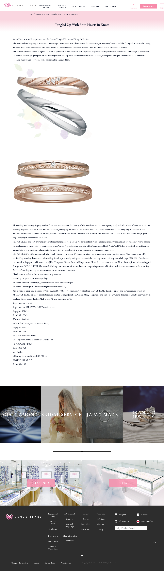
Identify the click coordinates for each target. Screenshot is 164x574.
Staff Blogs (101, 519)
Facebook (144, 514)
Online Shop (53, 541)
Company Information (19, 563)
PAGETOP (157, 542)
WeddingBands (53, 522)
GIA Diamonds (69, 513)
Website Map (66, 563)
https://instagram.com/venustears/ (50, 286)
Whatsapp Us (124, 521)
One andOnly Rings (69, 525)
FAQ (101, 529)
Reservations (53, 536)
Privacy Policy (50, 563)
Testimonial (100, 513)
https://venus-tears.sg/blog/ (35, 278)
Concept (86, 513)
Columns (100, 524)
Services (86, 519)
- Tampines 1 (69, 540)
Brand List (69, 519)
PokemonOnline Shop (53, 547)
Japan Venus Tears (147, 521)
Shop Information (70, 536)
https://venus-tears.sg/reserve (47, 274)
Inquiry (37, 563)
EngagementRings (53, 514)
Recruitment (86, 529)
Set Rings (53, 529)
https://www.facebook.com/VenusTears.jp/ (53, 282)
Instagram (122, 514)
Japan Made (85, 524)
